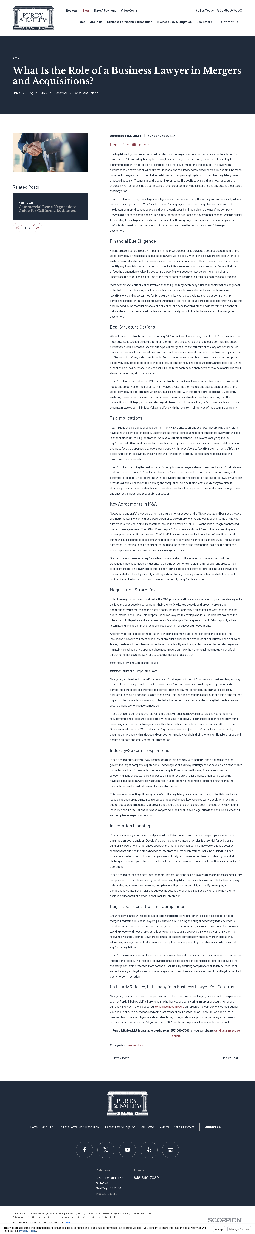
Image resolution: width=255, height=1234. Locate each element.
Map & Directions (106, 1193)
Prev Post (121, 1058)
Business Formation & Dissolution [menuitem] (129, 22)
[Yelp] (149, 1150)
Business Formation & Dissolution (78, 1127)
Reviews (72, 10)
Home (34, 1127)
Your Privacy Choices (56, 1222)
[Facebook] (84, 1150)
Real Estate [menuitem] (204, 22)
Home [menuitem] (81, 22)
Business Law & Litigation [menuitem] (174, 22)
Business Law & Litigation (119, 1127)
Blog (86, 10)
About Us (47, 1127)
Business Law (135, 1045)
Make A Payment (105, 10)
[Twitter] (105, 1150)
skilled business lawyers (169, 1006)
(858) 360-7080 (180, 1030)
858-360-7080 (229, 10)
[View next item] (37, 227)
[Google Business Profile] (170, 1150)
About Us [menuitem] (96, 22)
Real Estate (147, 1127)
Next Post (230, 1058)
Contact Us (229, 22)
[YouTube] (127, 1150)
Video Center (129, 10)
